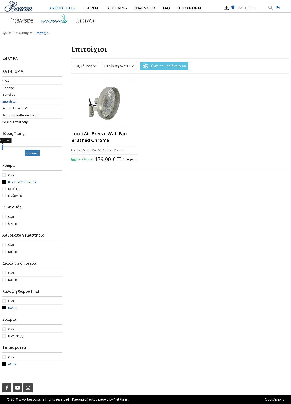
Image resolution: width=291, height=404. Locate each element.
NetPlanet (121, 399)
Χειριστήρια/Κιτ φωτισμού (20, 115)
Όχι (12, 224)
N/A (12, 308)
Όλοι (5, 81)
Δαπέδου (8, 94)
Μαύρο (15, 195)
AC (12, 364)
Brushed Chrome (22, 182)
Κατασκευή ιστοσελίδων (90, 399)
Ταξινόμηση (85, 66)
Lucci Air (15, 336)
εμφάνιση (32, 153)
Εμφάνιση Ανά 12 (119, 66)
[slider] (2, 147)
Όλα (11, 175)
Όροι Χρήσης (274, 399)
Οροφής (8, 88)
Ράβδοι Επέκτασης (15, 122)
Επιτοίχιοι (9, 101)
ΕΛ (278, 7)
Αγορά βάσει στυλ (14, 108)
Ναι (12, 252)
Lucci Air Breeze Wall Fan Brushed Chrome (99, 136)
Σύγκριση (130, 159)
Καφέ (13, 189)
